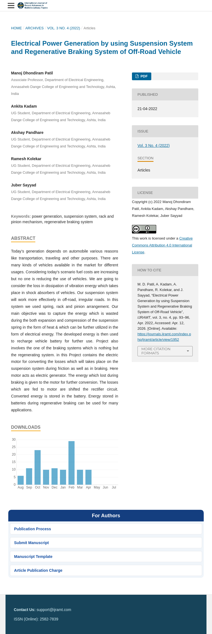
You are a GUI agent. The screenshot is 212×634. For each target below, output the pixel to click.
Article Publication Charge (38, 570)
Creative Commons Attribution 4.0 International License (162, 245)
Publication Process (32, 529)
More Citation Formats (156, 351)
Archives (34, 28)
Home (16, 28)
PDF (143, 76)
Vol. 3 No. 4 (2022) (63, 28)
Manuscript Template (33, 556)
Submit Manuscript (31, 543)
